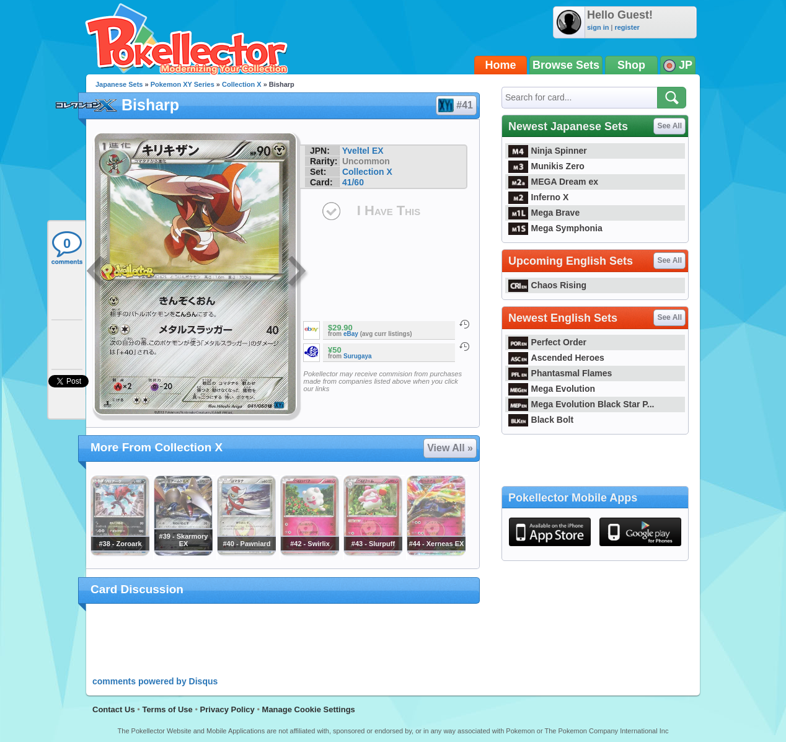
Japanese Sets (119, 84)
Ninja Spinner (547, 151)
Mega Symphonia (555, 228)
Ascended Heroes (556, 358)
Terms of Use (167, 709)
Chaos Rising (547, 285)
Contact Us (113, 709)
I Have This (388, 210)
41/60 (353, 182)
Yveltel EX (363, 151)
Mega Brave (544, 213)
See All (669, 125)
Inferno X (538, 197)
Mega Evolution (551, 389)
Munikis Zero (546, 166)
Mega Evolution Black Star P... (581, 404)
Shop (631, 65)
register (626, 27)
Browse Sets (565, 65)
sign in (598, 27)
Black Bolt (540, 420)
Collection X (242, 84)
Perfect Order (547, 342)
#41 (455, 105)
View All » (450, 448)
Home (500, 65)
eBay (350, 333)
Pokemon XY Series (182, 84)
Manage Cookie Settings (308, 709)
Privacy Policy (227, 709)
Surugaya (357, 356)
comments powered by (155, 681)
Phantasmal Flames (560, 373)
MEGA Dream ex (553, 182)
